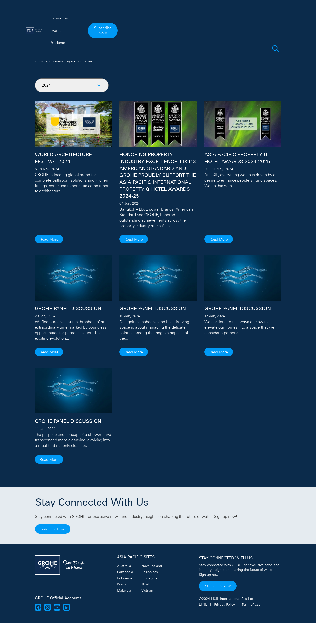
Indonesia (124, 578)
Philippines (149, 572)
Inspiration (132, 13)
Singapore (149, 578)
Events (158, 13)
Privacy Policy (224, 604)
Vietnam (147, 590)
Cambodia (125, 572)
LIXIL (203, 604)
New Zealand (151, 566)
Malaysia (124, 590)
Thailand (148, 584)
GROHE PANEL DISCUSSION (68, 308)
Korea (121, 584)
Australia (124, 566)
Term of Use (251, 604)
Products (182, 13)
